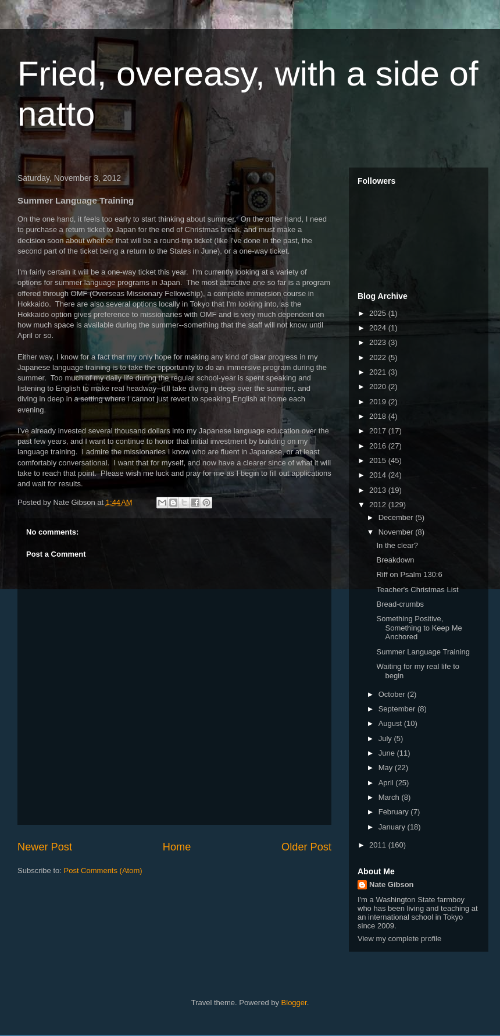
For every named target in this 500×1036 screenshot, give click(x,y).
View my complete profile (399, 938)
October (393, 694)
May (386, 767)
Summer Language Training (422, 651)
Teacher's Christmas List (417, 589)
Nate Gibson (391, 884)
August (391, 723)
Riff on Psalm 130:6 (409, 574)
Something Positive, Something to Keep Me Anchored (419, 627)
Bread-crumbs (400, 604)
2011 (378, 845)
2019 (378, 401)
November (397, 532)
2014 (378, 475)
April (387, 782)
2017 (378, 430)
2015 (378, 460)
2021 (378, 372)
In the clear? (397, 545)
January (393, 827)
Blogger (294, 1002)
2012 (378, 504)
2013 (378, 490)
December (397, 517)
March (390, 797)
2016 (378, 446)
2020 (378, 386)
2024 (378, 327)
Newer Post (44, 847)
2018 (378, 416)
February (394, 811)
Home (177, 847)
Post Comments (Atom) (103, 870)
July (386, 738)
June (387, 753)
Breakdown (395, 560)
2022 (378, 357)
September (397, 708)
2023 (378, 342)
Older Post (306, 847)
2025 (378, 313)
